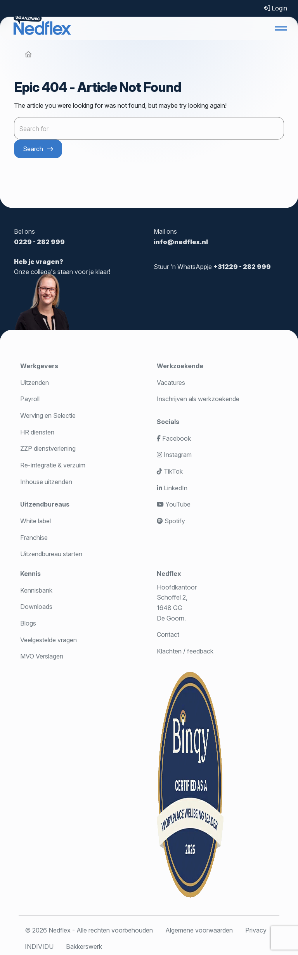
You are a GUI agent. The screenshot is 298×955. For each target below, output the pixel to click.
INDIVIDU (39, 946)
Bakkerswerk (84, 946)
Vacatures (171, 382)
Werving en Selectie (48, 415)
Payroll (30, 399)
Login (275, 8)
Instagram (174, 455)
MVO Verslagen (41, 656)
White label (35, 521)
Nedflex (169, 573)
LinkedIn (172, 488)
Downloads (36, 606)
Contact (168, 634)
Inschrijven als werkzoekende (198, 399)
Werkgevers (39, 366)
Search (33, 149)
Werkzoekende (180, 366)
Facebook (174, 438)
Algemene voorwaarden (199, 930)
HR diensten (37, 432)
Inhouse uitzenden (46, 482)
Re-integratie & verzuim (52, 465)
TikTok (170, 471)
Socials (168, 422)
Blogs (28, 623)
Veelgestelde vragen (48, 640)
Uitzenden (34, 382)
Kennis (30, 573)
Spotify (171, 521)
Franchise (34, 537)
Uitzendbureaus (44, 504)
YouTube (174, 504)
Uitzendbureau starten (51, 554)
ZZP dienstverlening (48, 448)
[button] (281, 28)
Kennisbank (36, 590)
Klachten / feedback (185, 651)
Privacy (256, 930)
